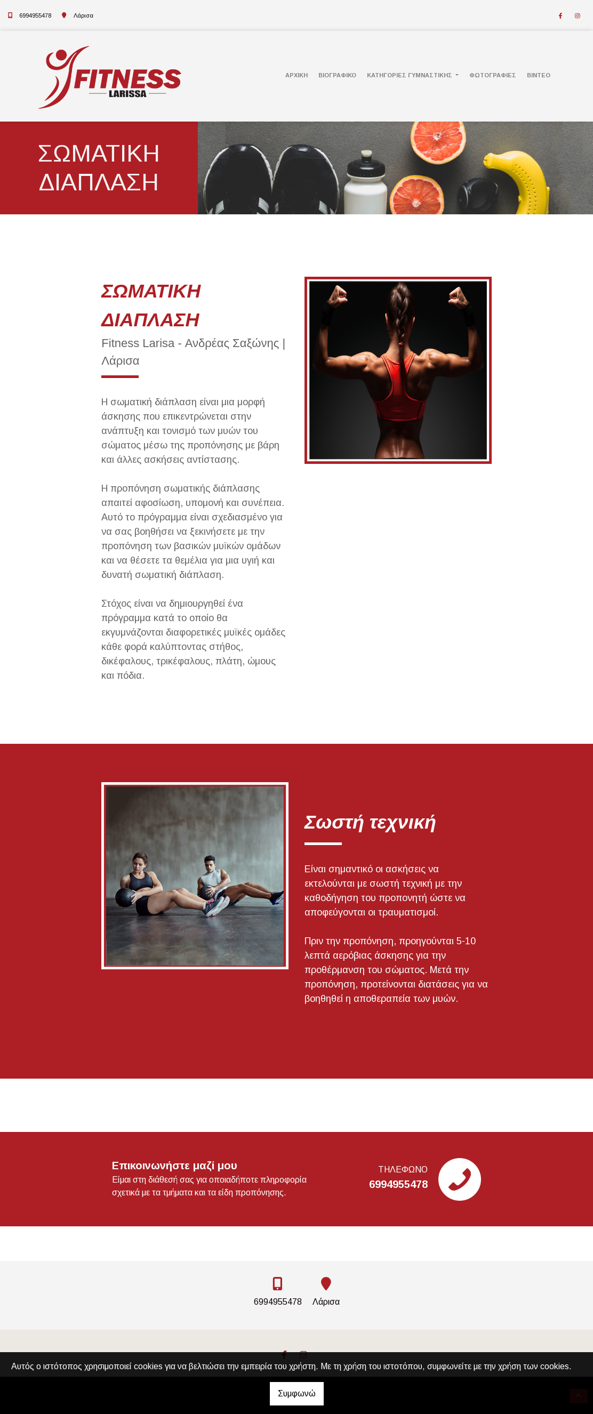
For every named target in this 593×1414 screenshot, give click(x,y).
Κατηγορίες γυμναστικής (410, 75)
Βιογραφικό (337, 75)
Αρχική (296, 75)
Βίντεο (538, 75)
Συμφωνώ (297, 1393)
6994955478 (35, 15)
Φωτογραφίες (492, 75)
